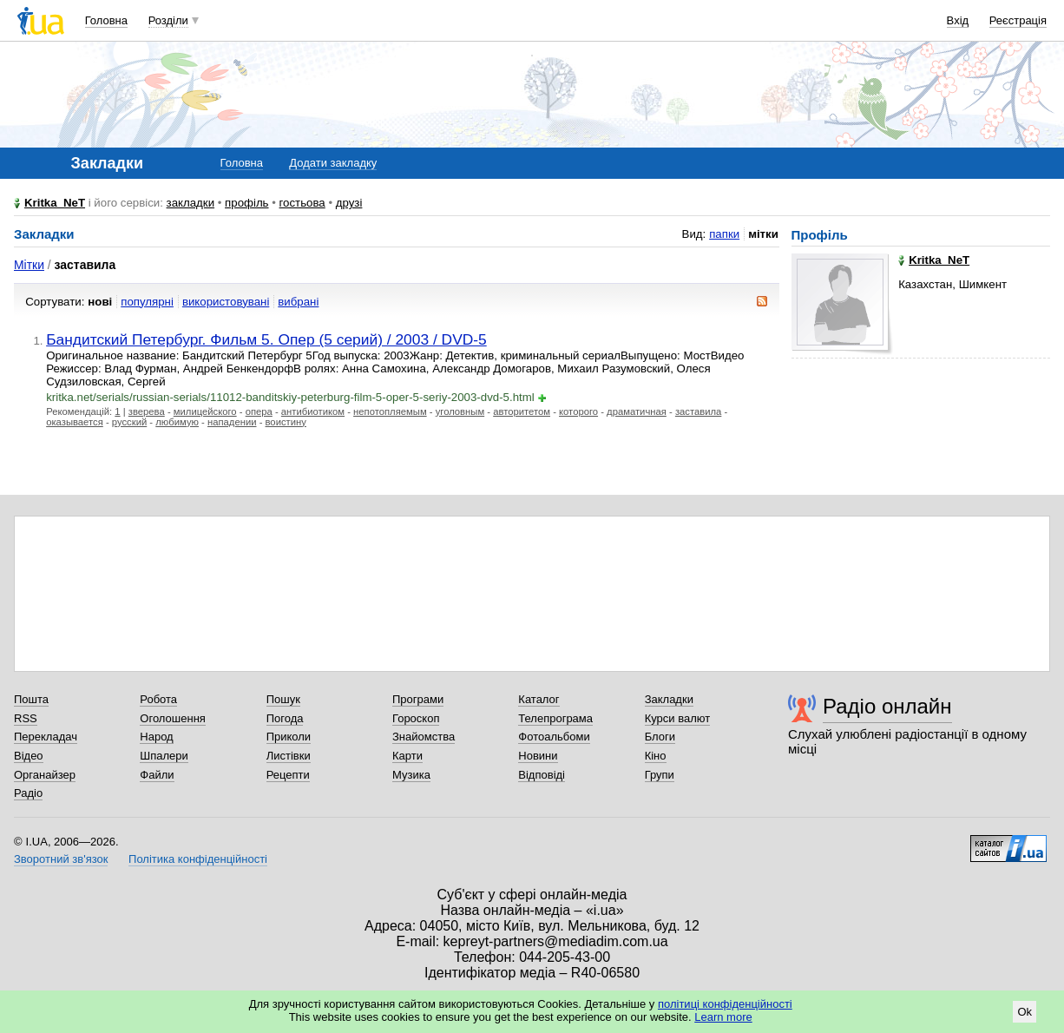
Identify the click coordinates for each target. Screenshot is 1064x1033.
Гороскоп (415, 718)
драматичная (637, 411)
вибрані (298, 301)
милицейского (205, 411)
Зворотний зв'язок (61, 858)
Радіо (28, 792)
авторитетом (521, 411)
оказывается (74, 422)
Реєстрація (1018, 20)
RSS (25, 718)
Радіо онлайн (887, 706)
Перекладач (45, 736)
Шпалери (164, 755)
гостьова (302, 202)
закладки (191, 202)
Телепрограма (555, 718)
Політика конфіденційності (197, 858)
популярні (147, 301)
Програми (417, 699)
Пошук (283, 699)
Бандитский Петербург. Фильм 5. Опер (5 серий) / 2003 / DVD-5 (266, 339)
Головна (106, 20)
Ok (1024, 1011)
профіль (246, 202)
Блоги (660, 736)
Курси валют (678, 718)
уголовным (460, 411)
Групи (659, 774)
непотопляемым (390, 411)
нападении (232, 422)
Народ (156, 736)
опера (259, 411)
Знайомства (423, 736)
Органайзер (45, 774)
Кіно (656, 755)
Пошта (31, 699)
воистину (286, 422)
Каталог (538, 699)
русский (129, 422)
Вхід (958, 20)
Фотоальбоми (553, 736)
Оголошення (173, 718)
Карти (407, 755)
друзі (349, 202)
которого (578, 411)
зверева (146, 411)
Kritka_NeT (54, 202)
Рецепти (288, 774)
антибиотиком (313, 411)
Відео (28, 755)
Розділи (168, 20)
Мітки (29, 265)
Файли (157, 774)
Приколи (288, 736)
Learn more (723, 1016)
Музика (411, 774)
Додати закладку (333, 162)
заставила (698, 411)
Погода (285, 718)
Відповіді (541, 774)
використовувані (225, 301)
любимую (177, 422)
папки (724, 233)
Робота (158, 699)
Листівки (288, 755)
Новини (537, 755)
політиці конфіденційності (725, 1003)
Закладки (669, 699)
